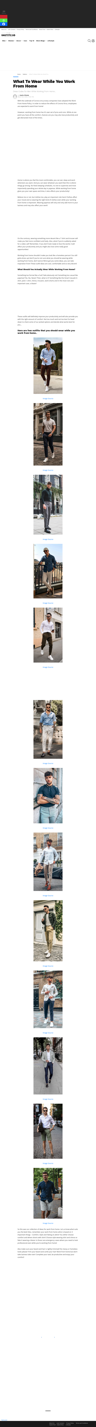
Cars (25, 41)
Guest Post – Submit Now (46, 29)
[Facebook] (3, 24)
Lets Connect (11, 29)
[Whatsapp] (3, 20)
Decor (18, 41)
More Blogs (40, 41)
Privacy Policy (20, 29)
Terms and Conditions (32, 29)
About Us (3, 29)
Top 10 (31, 41)
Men (4, 41)
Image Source (48, 398)
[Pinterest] (3, 17)
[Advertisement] (48, 14)
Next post (4, 1420)
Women (11, 41)
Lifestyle (57, 29)
